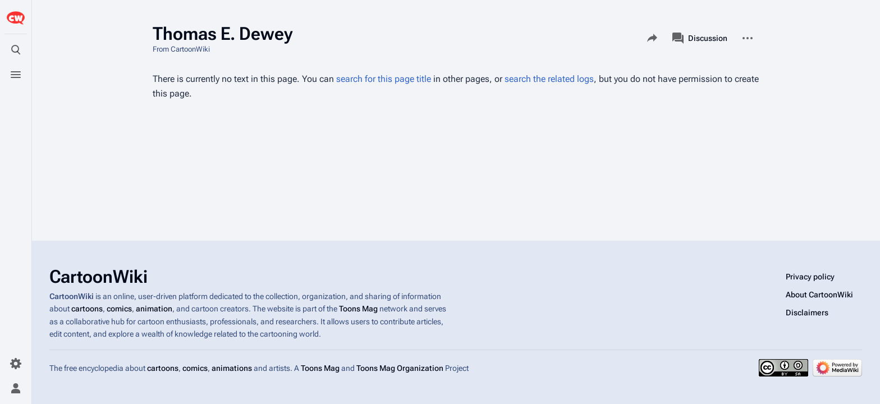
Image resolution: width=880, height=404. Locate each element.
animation (154, 309)
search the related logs (549, 79)
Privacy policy (810, 276)
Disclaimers (807, 312)
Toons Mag (358, 309)
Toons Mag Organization (399, 368)
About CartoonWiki (819, 294)
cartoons (87, 309)
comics (119, 309)
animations (232, 368)
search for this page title (383, 79)
